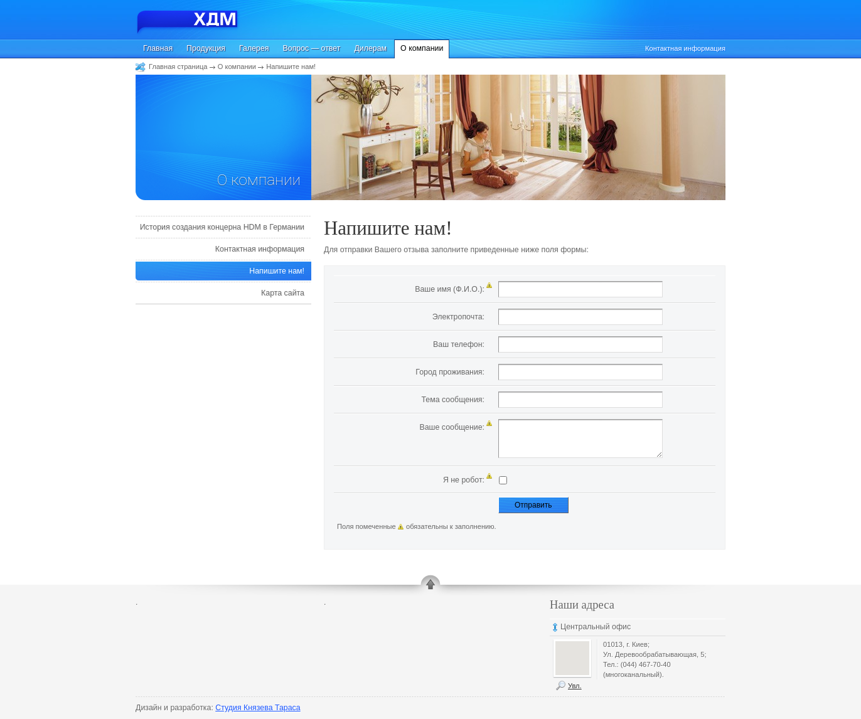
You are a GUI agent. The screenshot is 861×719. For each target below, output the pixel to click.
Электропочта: (458, 316)
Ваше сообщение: (451, 427)
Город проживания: (449, 372)
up (430, 586)
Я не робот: (463, 480)
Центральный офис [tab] (595, 626)
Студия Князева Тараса (257, 707)
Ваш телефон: (458, 344)
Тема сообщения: (452, 399)
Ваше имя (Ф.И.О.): (449, 289)
